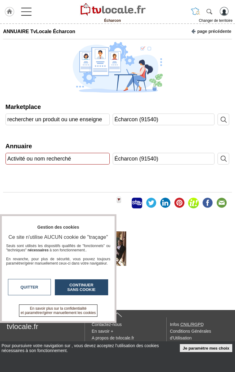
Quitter (29, 287)
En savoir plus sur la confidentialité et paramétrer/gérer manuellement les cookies (58, 310)
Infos (186, 324)
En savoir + (102, 331)
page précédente (211, 31)
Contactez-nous (107, 324)
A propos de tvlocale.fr (113, 337)
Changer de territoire (216, 20)
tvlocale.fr (22, 326)
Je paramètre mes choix (206, 348)
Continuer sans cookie (81, 287)
